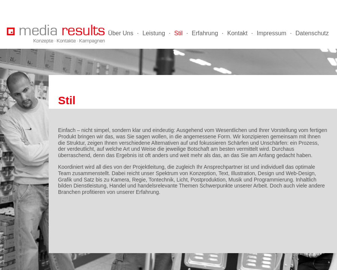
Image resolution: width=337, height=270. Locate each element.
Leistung (153, 33)
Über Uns (120, 33)
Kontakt (237, 33)
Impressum (271, 33)
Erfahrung (205, 33)
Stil (178, 33)
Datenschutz (312, 33)
